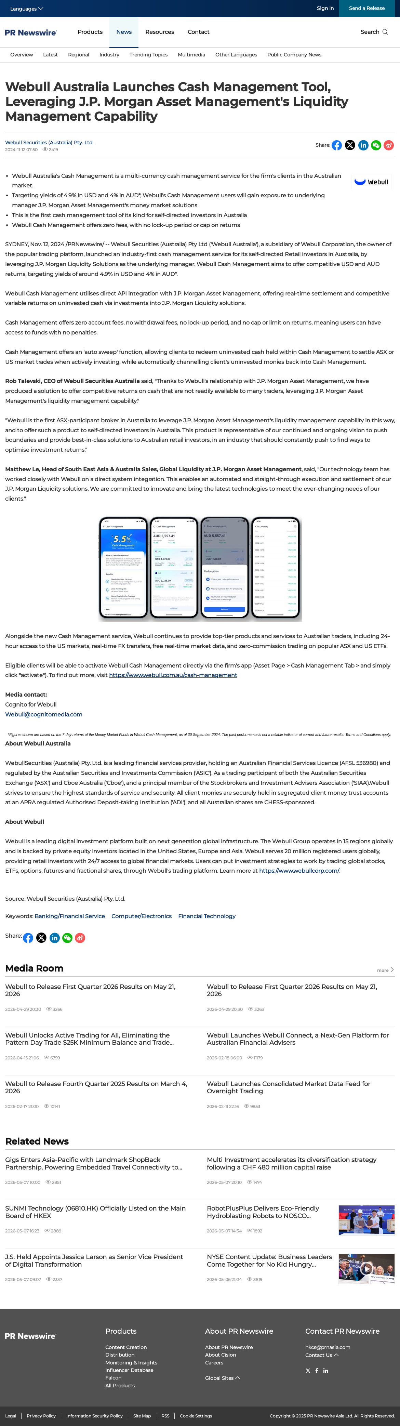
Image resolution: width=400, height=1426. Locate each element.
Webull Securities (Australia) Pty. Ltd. (49, 143)
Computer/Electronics (141, 916)
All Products (120, 1386)
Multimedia (191, 55)
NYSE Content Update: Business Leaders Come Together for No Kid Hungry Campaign (269, 1261)
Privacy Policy (41, 1415)
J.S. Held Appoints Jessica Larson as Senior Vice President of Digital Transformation (94, 1261)
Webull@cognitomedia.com (43, 714)
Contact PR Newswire (342, 1331)
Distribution (119, 1355)
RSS (165, 1415)
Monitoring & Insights (131, 1363)
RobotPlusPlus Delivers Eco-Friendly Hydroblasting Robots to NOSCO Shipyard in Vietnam (263, 1212)
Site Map (142, 1415)
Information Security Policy (94, 1415)
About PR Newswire (239, 1331)
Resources (159, 32)
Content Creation (126, 1347)
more (386, 970)
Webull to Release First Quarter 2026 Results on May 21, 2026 (90, 990)
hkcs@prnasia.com (327, 1347)
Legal (10, 1415)
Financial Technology (207, 916)
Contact (199, 32)
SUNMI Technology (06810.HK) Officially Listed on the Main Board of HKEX (95, 1212)
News (124, 32)
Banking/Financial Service (70, 916)
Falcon (113, 1378)
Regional (78, 55)
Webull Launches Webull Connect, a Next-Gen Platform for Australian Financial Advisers (298, 1039)
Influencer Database (129, 1370)
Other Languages (236, 55)
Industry (109, 55)
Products (90, 32)
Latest (50, 55)
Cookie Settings (196, 1415)
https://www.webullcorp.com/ (298, 871)
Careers (214, 1363)
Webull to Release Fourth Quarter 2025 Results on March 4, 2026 (96, 1088)
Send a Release (367, 8)
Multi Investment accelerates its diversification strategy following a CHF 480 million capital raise (291, 1164)
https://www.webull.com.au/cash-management (173, 675)
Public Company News (294, 55)
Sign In (325, 8)
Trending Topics (149, 55)
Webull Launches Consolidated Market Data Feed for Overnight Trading (288, 1088)
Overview (21, 55)
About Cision (220, 1355)
